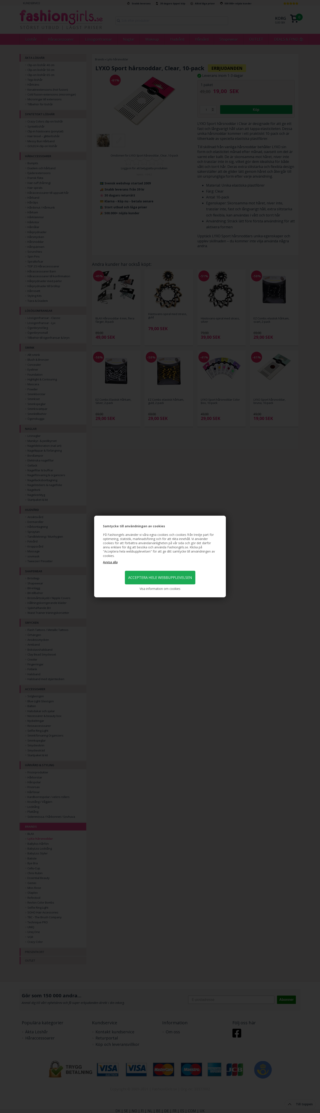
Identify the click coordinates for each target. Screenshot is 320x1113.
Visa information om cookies (160, 589)
